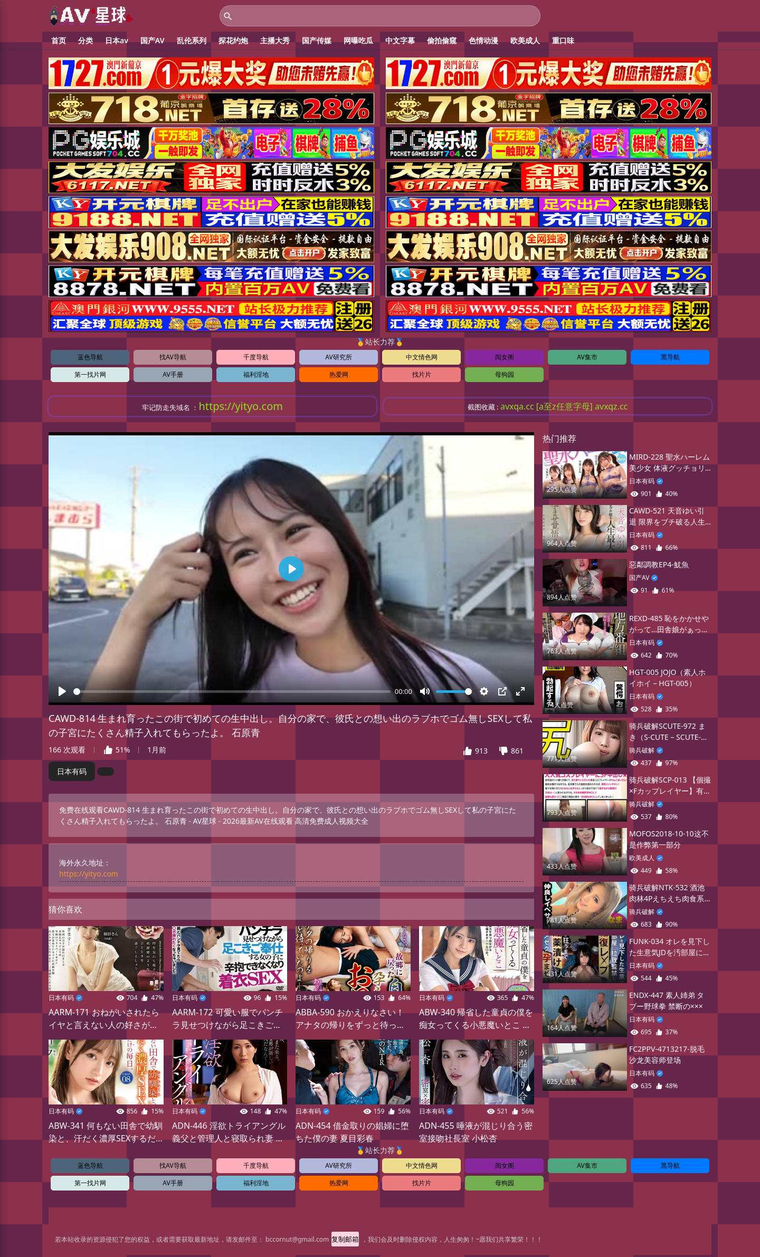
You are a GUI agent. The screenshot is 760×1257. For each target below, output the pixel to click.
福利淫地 (256, 377)
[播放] (62, 693)
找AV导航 (172, 359)
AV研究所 (338, 359)
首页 (58, 43)
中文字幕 (400, 43)
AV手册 (173, 377)
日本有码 (72, 774)
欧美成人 (525, 43)
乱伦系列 (191, 43)
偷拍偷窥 (442, 43)
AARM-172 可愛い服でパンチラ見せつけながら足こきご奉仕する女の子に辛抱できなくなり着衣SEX (227, 1021)
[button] (467, 753)
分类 (85, 43)
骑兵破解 (641, 752)
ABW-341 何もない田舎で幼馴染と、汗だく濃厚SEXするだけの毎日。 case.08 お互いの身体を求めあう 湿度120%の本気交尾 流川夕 (106, 1134)
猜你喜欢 (65, 912)
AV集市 (587, 359)
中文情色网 (422, 359)
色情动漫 (483, 43)
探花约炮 (233, 43)
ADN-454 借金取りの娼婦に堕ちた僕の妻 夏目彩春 (352, 1134)
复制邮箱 (345, 1241)
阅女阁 (504, 359)
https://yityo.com (88, 876)
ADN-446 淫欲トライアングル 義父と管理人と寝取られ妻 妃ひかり (229, 1134)
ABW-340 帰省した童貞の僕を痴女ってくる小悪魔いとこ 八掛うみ (476, 1021)
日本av (116, 43)
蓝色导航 (90, 359)
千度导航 (256, 359)
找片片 (421, 377)
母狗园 (504, 377)
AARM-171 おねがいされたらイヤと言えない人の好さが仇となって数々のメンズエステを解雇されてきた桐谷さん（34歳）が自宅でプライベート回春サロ (104, 1021)
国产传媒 (316, 43)
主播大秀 (275, 43)
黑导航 (670, 359)
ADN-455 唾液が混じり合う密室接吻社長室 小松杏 (476, 1134)
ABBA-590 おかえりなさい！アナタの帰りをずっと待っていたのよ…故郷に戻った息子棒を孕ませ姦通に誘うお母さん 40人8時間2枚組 (350, 1021)
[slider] (232, 694)
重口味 (563, 43)
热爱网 (338, 377)
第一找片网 (90, 377)
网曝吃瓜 (358, 43)
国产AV (152, 43)
